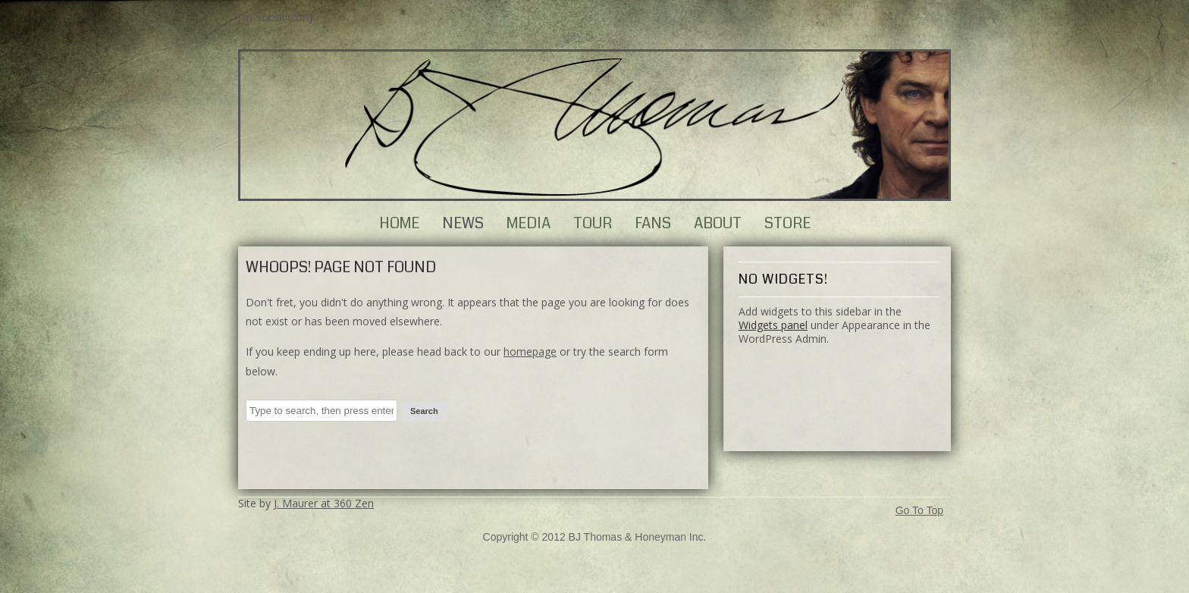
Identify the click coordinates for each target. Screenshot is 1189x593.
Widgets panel (773, 325)
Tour (592, 223)
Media (529, 223)
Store (787, 223)
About (718, 223)
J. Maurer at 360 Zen (324, 503)
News (463, 223)
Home (399, 223)
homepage (530, 351)
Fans (653, 223)
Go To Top (919, 510)
